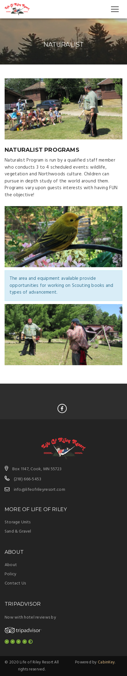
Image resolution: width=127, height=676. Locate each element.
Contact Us (15, 583)
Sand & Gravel (18, 531)
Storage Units (18, 522)
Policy (10, 574)
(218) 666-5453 (28, 479)
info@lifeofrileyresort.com (39, 489)
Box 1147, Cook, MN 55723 (37, 469)
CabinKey (106, 662)
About (11, 565)
